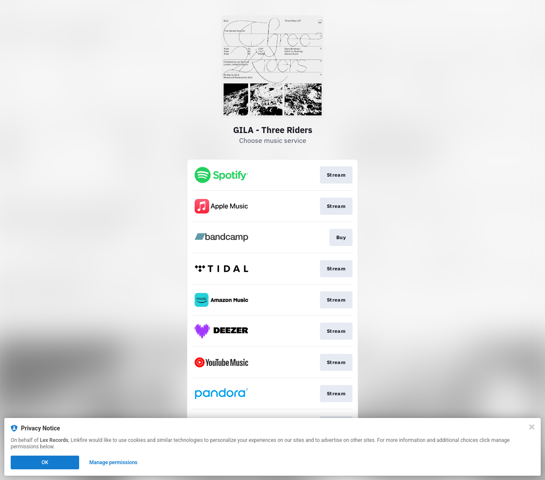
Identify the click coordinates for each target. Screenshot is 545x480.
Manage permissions (113, 462)
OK (44, 462)
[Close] (532, 427)
